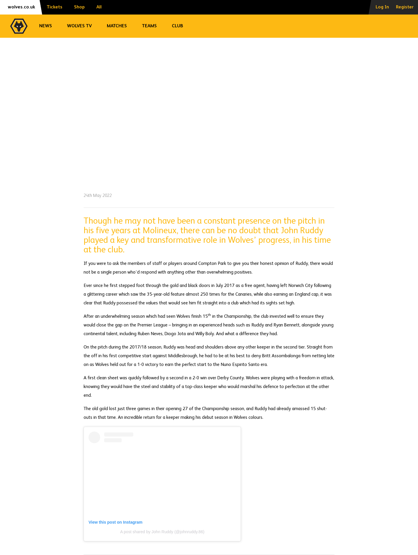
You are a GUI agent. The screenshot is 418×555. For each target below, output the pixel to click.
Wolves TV (79, 26)
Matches (117, 26)
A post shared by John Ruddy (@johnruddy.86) (162, 531)
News (45, 26)
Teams (149, 26)
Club (177, 26)
